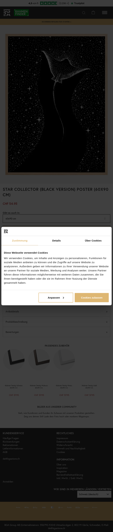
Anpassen (56, 297)
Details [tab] (56, 240)
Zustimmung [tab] (20, 240)
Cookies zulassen (91, 297)
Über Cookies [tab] (93, 240)
